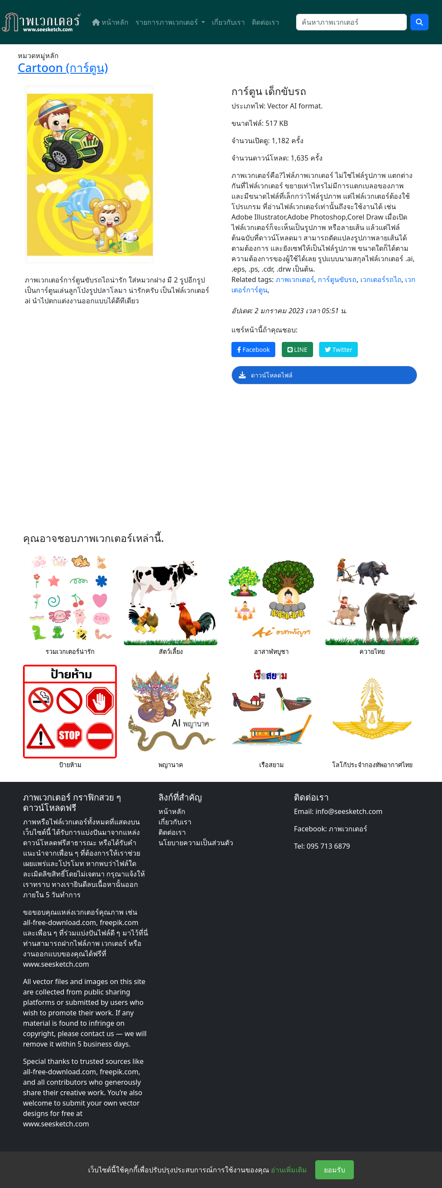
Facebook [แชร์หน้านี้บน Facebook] (253, 349)
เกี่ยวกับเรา (228, 22)
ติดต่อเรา (265, 22)
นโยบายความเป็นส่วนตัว (195, 842)
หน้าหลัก (110, 22)
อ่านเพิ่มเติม (289, 1170)
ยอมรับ (334, 1170)
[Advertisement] (221, 461)
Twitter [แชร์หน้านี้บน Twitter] (339, 349)
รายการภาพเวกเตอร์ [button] (167, 22)
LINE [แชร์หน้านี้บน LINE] (297, 349)
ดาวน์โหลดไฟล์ (266, 375)
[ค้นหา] (351, 22)
